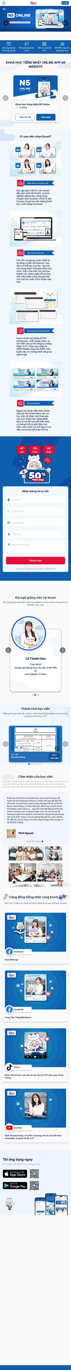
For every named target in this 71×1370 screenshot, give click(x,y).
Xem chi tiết (25, 117)
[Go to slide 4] (36, 764)
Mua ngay (45, 117)
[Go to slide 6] (41, 764)
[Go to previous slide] (6, 23)
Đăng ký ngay (35, 560)
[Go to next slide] (65, 23)
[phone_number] (35, 511)
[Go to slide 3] (37, 695)
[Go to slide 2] (35, 695)
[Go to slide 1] (32, 695)
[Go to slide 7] (42, 841)
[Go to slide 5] (39, 764)
